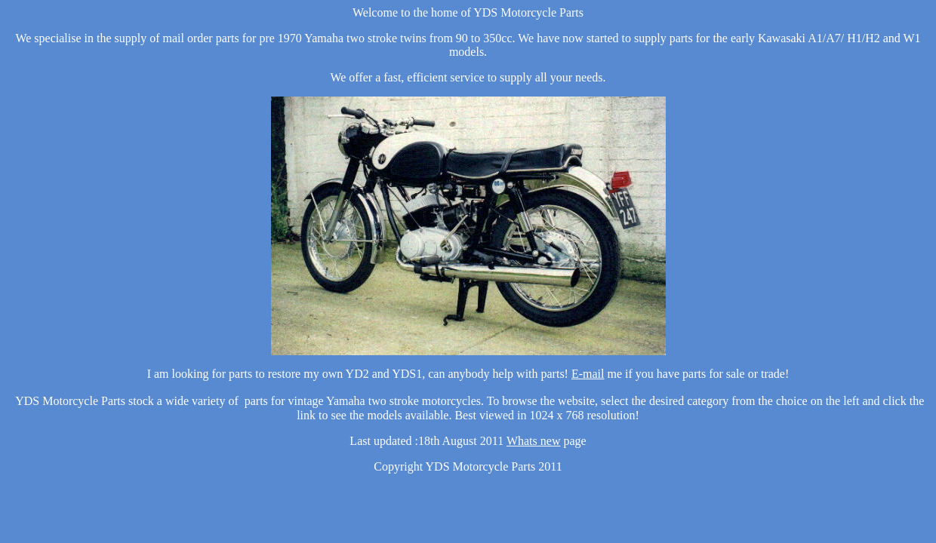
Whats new (533, 440)
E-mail (588, 373)
